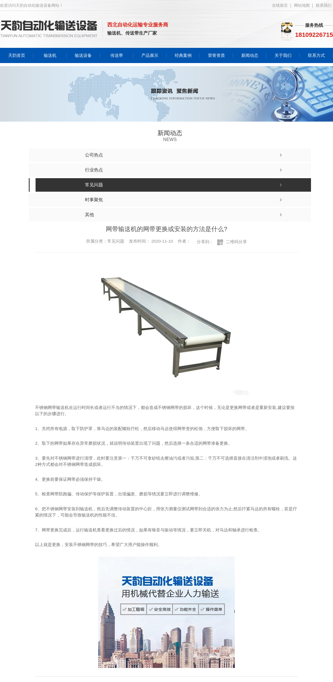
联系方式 (316, 55)
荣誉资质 (216, 55)
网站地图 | (303, 5)
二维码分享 (236, 241)
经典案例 (183, 55)
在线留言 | (281, 5)
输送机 (50, 55)
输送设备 (83, 55)
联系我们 (324, 5)
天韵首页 (16, 55)
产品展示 (149, 55)
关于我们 (283, 55)
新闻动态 (249, 55)
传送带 (116, 55)
